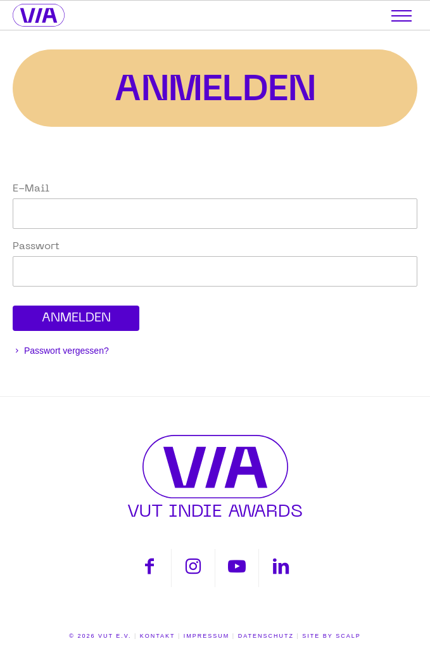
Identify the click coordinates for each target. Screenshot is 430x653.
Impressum (207, 636)
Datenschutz (266, 636)
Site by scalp (331, 636)
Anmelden (215, 88)
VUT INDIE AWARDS (215, 477)
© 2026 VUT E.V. (100, 636)
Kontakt (157, 636)
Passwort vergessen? (65, 351)
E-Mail (31, 189)
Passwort (36, 247)
